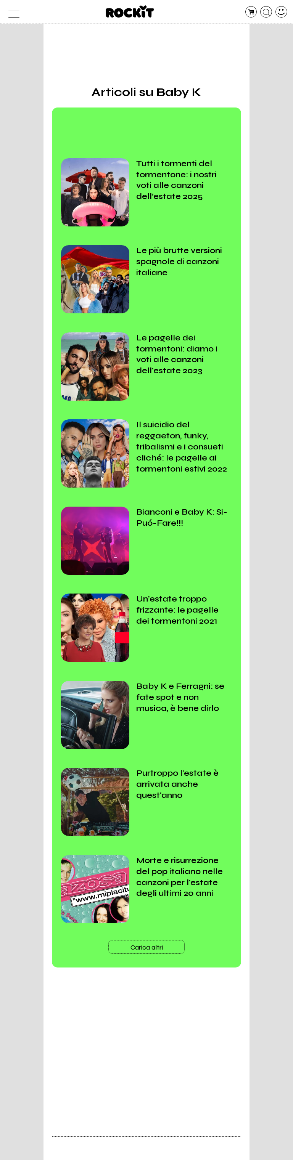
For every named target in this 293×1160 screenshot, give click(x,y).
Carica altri (146, 947)
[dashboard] (281, 12)
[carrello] (251, 12)
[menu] (12, 12)
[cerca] (266, 12)
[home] (130, 11)
